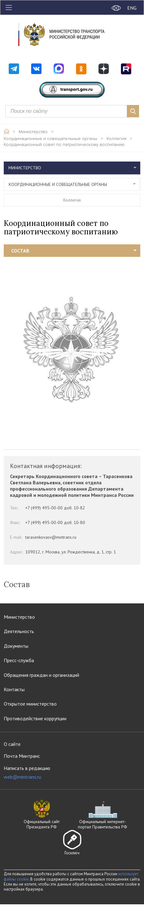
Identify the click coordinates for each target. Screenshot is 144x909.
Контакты (14, 689)
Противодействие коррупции (35, 718)
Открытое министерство (30, 704)
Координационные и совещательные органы (50, 138)
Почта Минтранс (22, 756)
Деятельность (19, 631)
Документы (16, 646)
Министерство (33, 131)
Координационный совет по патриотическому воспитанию (64, 144)
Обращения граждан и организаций (41, 675)
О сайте (12, 744)
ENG (132, 8)
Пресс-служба (19, 660)
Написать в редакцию (27, 772)
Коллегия (116, 138)
